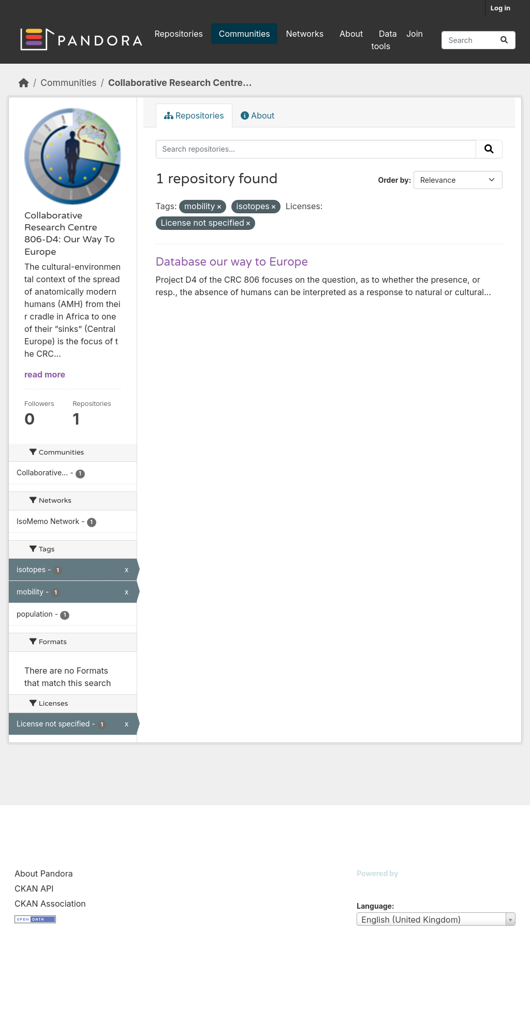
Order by (393, 180)
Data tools (384, 39)
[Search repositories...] (478, 40)
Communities (244, 33)
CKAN (374, 886)
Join (414, 33)
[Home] (24, 82)
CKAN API (34, 888)
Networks (305, 33)
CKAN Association (50, 903)
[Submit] (504, 40)
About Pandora (43, 873)
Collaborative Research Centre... (180, 82)
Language (374, 905)
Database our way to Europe (232, 262)
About (351, 33)
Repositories (178, 33)
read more (44, 374)
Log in (500, 8)
